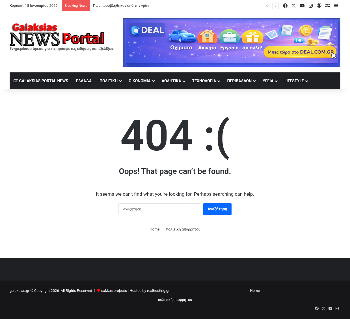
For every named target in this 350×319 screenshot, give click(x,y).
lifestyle (294, 81)
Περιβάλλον (239, 81)
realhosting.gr (158, 290)
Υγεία (268, 81)
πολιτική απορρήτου (183, 229)
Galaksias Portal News (41, 81)
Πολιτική (109, 81)
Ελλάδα (84, 81)
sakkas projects (114, 290)
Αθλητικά (171, 81)
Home (154, 229)
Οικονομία (140, 81)
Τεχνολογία (204, 81)
